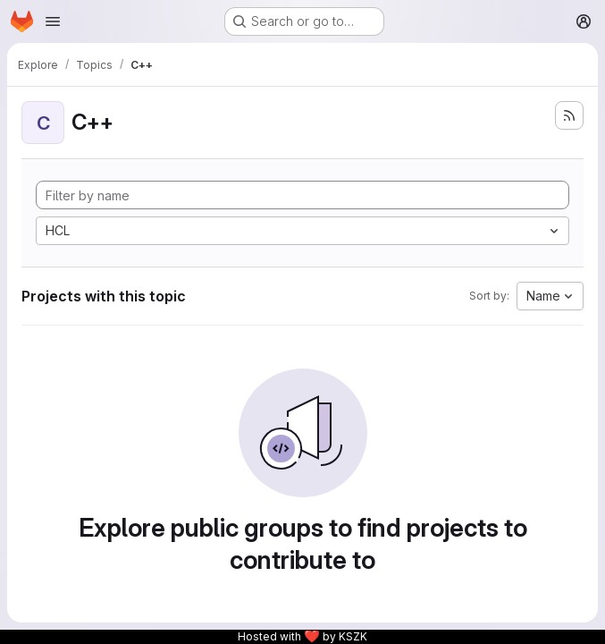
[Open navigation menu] (52, 21)
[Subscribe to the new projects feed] (569, 115)
